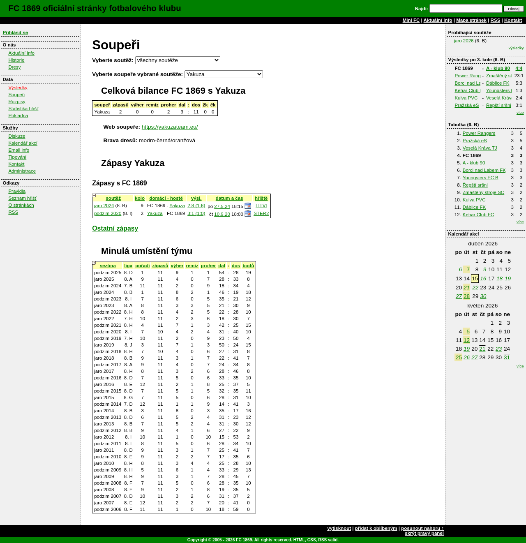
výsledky (516, 48)
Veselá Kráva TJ (503, 97)
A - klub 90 (498, 68)
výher (177, 265)
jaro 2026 (463, 40)
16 (483, 278)
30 (483, 296)
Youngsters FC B (504, 90)
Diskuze (16, 136)
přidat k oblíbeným (376, 528)
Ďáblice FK (497, 83)
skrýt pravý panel (424, 533)
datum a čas (229, 198)
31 (507, 357)
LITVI (261, 205)
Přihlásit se (15, 32)
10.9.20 (222, 214)
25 (459, 357)
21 (467, 287)
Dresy (14, 67)
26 (467, 357)
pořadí (142, 265)
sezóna (108, 265)
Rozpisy (16, 101)
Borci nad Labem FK (476, 83)
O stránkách (21, 205)
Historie (16, 60)
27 (459, 296)
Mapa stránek (471, 20)
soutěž (113, 198)
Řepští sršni (498, 105)
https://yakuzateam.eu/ (170, 127)
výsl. (196, 198)
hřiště (261, 198)
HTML (299, 540)
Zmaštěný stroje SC (483, 192)
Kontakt (513, 20)
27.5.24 (222, 206)
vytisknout (339, 528)
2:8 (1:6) (196, 205)
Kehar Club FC (470, 90)
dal (221, 265)
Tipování (17, 157)
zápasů (160, 265)
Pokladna (18, 115)
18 (499, 278)
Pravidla (16, 191)
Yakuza (177, 205)
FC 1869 (244, 540)
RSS (496, 20)
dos (236, 265)
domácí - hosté (165, 198)
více (520, 112)
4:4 (519, 68)
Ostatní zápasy (115, 228)
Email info (18, 150)
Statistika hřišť (23, 108)
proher (208, 265)
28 (467, 296)
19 (508, 278)
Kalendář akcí (22, 143)
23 (499, 349)
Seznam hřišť (22, 198)
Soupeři (16, 94)
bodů (248, 265)
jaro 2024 (104, 205)
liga (128, 265)
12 (467, 340)
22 (475, 287)
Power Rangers (470, 75)
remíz (192, 265)
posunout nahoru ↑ (422, 528)
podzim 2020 (107, 213)
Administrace (22, 171)
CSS (311, 540)
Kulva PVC (466, 97)
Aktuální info (438, 20)
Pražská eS (466, 105)
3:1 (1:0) (196, 213)
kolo (140, 198)
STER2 (261, 213)
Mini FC (411, 20)
